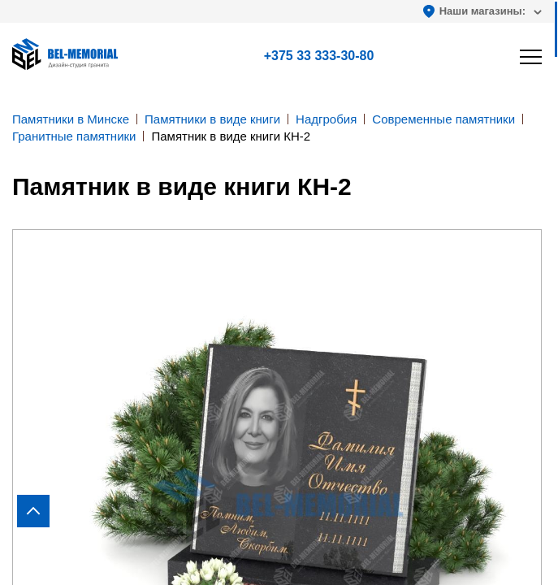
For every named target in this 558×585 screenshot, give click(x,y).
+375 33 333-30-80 (319, 56)
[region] (279, 292)
